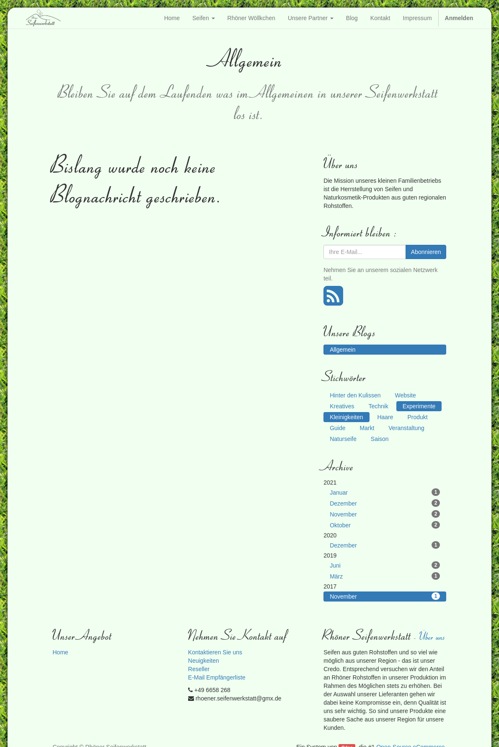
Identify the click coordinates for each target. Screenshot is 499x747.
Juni (385, 565)
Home (60, 652)
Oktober (385, 525)
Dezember (385, 503)
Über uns (432, 636)
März (385, 576)
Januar (385, 492)
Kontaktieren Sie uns (215, 652)
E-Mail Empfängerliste (217, 677)
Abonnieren (426, 252)
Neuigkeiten (203, 660)
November (385, 514)
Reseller (198, 669)
